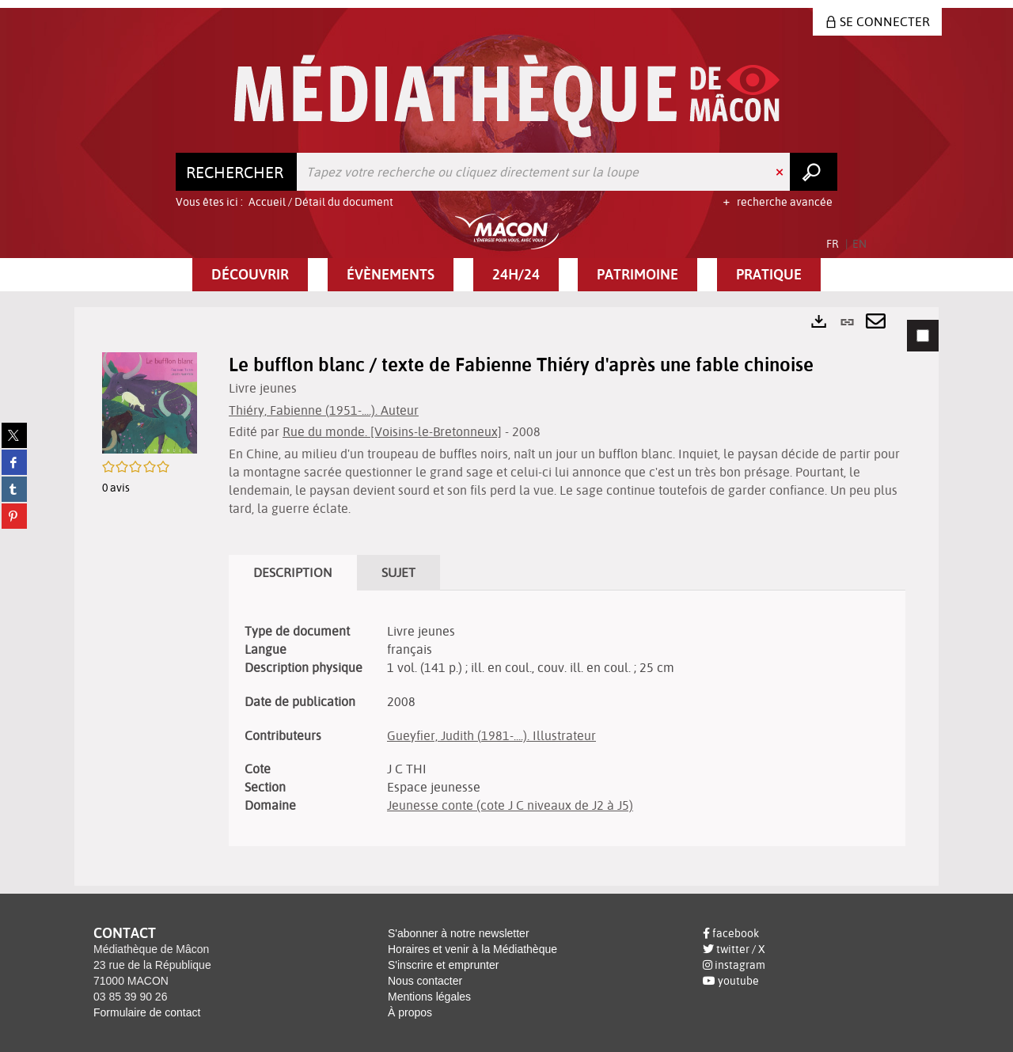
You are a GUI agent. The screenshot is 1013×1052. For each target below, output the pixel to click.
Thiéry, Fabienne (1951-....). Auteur (324, 410)
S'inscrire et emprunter (443, 965)
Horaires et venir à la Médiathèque (472, 949)
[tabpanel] (506, 596)
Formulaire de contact (146, 1012)
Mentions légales (429, 996)
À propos (410, 1012)
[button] (250, 274)
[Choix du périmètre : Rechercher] (237, 172)
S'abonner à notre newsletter (458, 933)
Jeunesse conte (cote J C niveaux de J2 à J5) (510, 805)
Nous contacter (425, 980)
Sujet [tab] (398, 572)
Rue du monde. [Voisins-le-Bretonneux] (392, 431)
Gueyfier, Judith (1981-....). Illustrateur (491, 735)
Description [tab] (292, 572)
